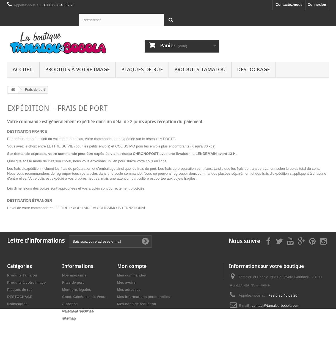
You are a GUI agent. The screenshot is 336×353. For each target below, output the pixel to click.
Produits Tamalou (200, 69)
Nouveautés (17, 304)
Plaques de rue (142, 69)
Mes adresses (129, 290)
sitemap (69, 318)
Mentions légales (76, 290)
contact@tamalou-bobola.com (275, 305)
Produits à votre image (77, 69)
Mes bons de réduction (136, 304)
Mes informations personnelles (143, 297)
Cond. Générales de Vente (84, 297)
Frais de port (73, 282)
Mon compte (132, 266)
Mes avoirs (126, 282)
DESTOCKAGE (253, 69)
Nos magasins (74, 275)
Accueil (23, 69)
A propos (70, 304)
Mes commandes (131, 275)
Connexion (317, 4)
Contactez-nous (289, 4)
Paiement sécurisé (77, 311)
